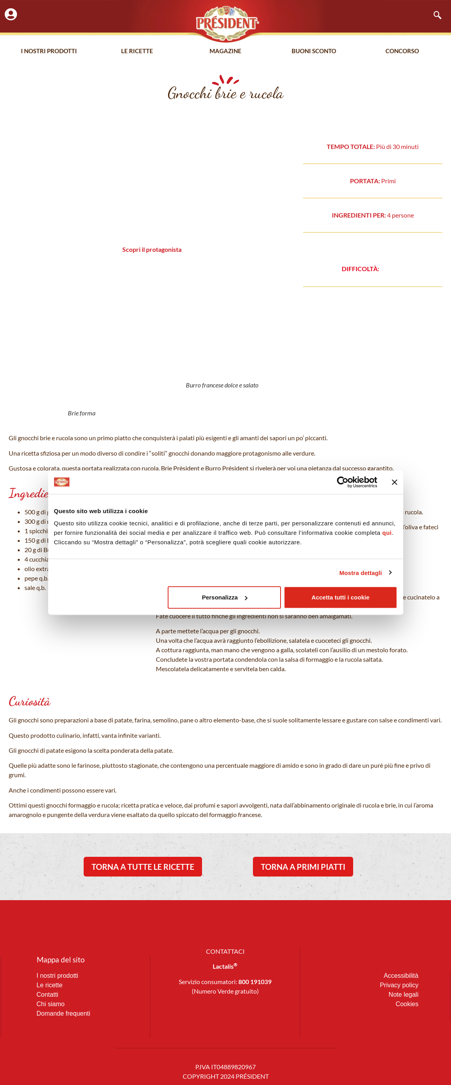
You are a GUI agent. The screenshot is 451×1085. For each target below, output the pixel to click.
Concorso (402, 50)
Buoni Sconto (314, 50)
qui (387, 532)
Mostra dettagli (360, 572)
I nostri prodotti (49, 50)
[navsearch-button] (434, 16)
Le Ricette (137, 50)
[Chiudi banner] (394, 482)
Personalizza (224, 597)
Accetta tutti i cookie (341, 597)
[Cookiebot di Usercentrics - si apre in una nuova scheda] (342, 482)
